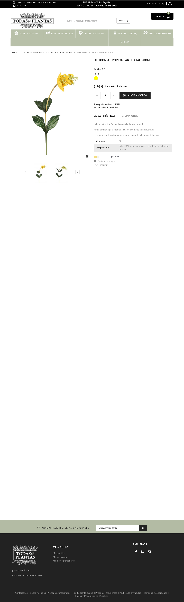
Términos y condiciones (155, 592)
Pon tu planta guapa (83, 592)
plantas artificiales (21, 570)
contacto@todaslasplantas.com (32, 9)
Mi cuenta (60, 547)
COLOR (97, 74)
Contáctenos (21, 592)
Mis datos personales (64, 560)
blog (161, 3)
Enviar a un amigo (106, 161)
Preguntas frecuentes (106, 592)
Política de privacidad (130, 592)
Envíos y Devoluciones (86, 595)
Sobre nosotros (38, 592)
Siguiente (77, 172)
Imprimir (103, 165)
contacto (151, 3)
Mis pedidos (59, 553)
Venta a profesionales (59, 592)
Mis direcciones (61, 556)
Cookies (104, 595)
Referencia (99, 68)
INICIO (15, 52)
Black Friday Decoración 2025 (27, 575)
